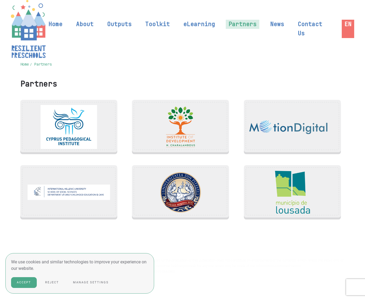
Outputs (119, 24)
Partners (242, 24)
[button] (348, 24)
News (277, 24)
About (85, 24)
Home (55, 24)
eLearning (199, 24)
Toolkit (157, 24)
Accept (24, 282)
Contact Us (310, 29)
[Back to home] (28, 29)
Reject (52, 282)
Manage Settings (91, 282)
